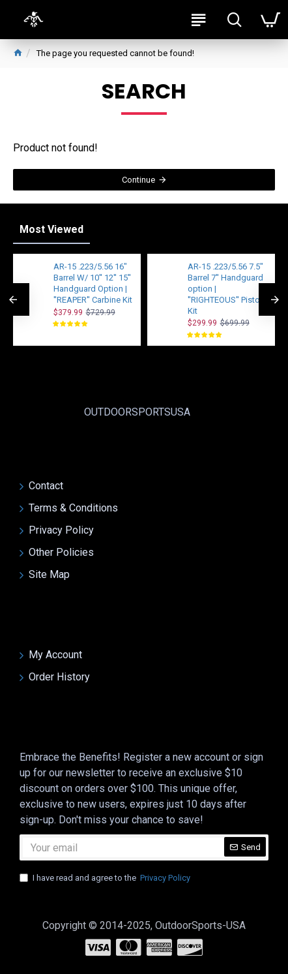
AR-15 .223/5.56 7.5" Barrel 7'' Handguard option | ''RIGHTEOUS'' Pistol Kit (225, 289)
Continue (138, 180)
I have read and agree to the (106, 878)
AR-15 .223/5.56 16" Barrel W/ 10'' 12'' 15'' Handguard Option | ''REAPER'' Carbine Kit (92, 283)
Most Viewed (51, 229)
